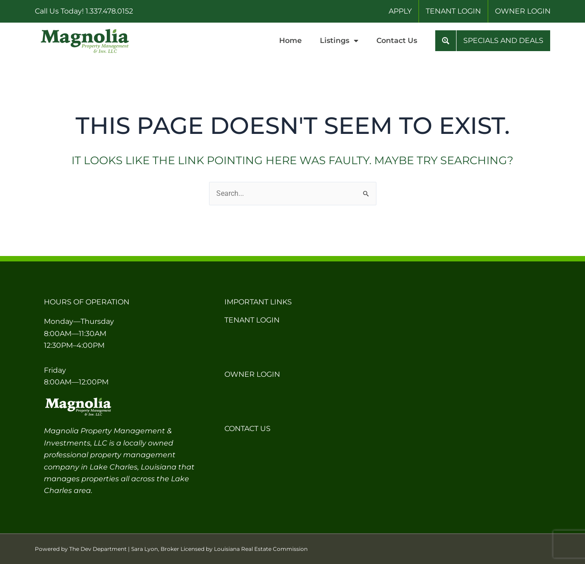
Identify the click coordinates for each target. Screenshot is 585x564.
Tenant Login (252, 320)
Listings (339, 41)
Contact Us (396, 40)
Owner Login (252, 374)
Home (290, 40)
